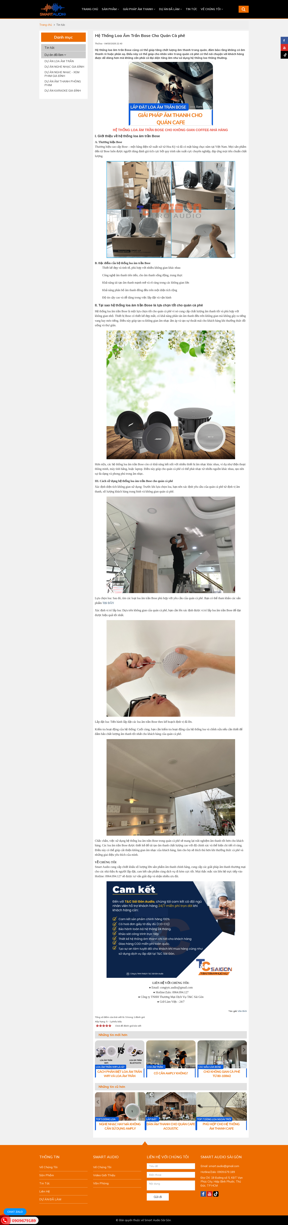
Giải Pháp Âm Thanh (139, 9)
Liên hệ (44, 1191)
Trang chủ (90, 9)
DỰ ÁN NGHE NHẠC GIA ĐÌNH (64, 66)
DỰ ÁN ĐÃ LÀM (170, 9)
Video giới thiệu (104, 1175)
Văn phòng (101, 1183)
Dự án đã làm (55, 55)
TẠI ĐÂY (108, 603)
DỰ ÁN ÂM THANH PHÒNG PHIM (62, 83)
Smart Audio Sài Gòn (158, 1220)
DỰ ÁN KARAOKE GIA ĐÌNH (62, 90)
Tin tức (191, 9)
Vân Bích (242, 1011)
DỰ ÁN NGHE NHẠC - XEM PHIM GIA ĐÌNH (61, 74)
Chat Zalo (15, 1211)
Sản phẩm (110, 9)
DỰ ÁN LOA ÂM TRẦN (59, 61)
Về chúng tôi (212, 9)
